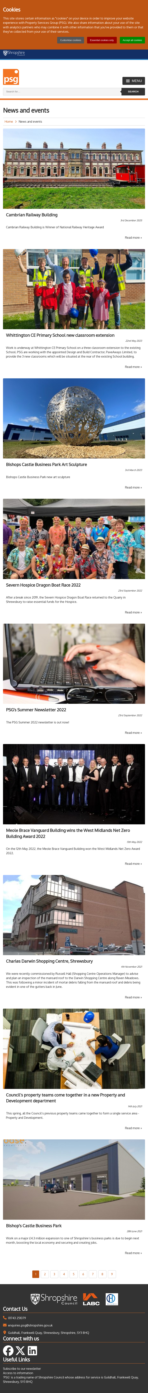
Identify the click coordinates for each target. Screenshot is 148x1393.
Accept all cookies (132, 40)
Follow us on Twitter (20, 1350)
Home (9, 121)
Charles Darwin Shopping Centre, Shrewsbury (49, 961)
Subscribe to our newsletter (22, 1369)
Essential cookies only (102, 40)
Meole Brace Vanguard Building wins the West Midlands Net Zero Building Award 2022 (68, 833)
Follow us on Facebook (8, 1350)
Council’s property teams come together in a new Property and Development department (65, 1097)
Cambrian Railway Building (31, 214)
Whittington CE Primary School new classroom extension (60, 335)
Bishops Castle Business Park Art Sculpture (46, 464)
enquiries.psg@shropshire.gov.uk (30, 1325)
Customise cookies (70, 40)
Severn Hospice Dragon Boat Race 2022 (43, 585)
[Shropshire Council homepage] (14, 54)
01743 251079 (17, 1318)
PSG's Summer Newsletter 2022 (36, 709)
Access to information (18, 1373)
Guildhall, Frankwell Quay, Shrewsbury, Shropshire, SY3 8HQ (48, 1333)
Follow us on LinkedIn (32, 1350)
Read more (133, 237)
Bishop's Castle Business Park (33, 1225)
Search (133, 91)
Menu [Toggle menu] (137, 81)
